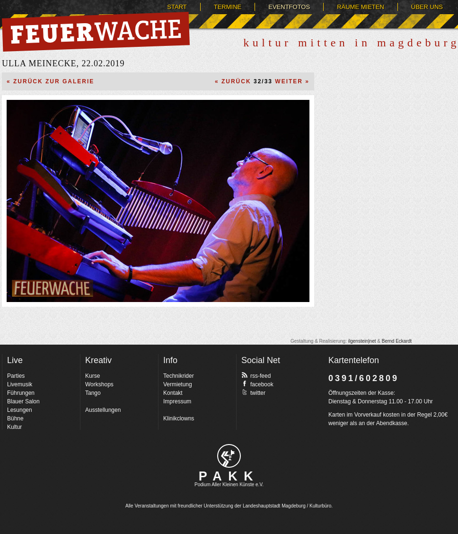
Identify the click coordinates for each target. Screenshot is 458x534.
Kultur (14, 427)
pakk (229, 456)
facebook (257, 384)
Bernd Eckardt (397, 341)
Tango (93, 393)
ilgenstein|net (362, 341)
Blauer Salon (23, 401)
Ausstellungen (103, 410)
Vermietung (177, 384)
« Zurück (233, 81)
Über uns (427, 6)
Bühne (15, 418)
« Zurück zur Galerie (50, 81)
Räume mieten (360, 6)
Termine (228, 6)
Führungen (21, 393)
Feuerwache (96, 32)
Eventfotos (289, 6)
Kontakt (173, 393)
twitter (253, 392)
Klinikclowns (178, 418)
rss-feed (256, 375)
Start (176, 6)
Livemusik (19, 384)
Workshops (99, 384)
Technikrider (178, 376)
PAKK (229, 476)
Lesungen (19, 410)
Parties (16, 376)
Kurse (92, 376)
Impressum (177, 401)
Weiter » (292, 81)
